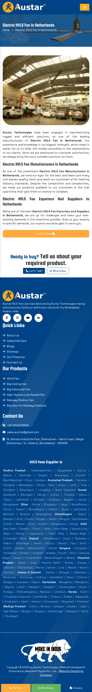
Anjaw (62, 485)
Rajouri (35, 582)
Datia (85, 611)
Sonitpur (39, 499)
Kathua (41, 577)
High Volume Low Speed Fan (26, 395)
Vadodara (81, 538)
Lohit (73, 485)
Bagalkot (49, 587)
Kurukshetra (33, 557)
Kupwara (22, 582)
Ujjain (83, 606)
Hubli (22, 587)
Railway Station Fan (20, 400)
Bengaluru (65, 582)
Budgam (8, 582)
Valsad (62, 543)
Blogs (10, 346)
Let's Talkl (34, 271)
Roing (40, 485)
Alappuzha (82, 596)
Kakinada (25, 475)
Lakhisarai (80, 509)
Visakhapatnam (41, 470)
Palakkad (83, 601)
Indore (33, 606)
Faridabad (9, 553)
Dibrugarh (26, 494)
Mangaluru (82, 582)
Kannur (36, 601)
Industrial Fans (17, 341)
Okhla (47, 528)
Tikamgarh (11, 616)
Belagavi (34, 587)
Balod (52, 519)
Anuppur (39, 611)
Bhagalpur (50, 504)
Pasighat (9, 485)
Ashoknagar (55, 611)
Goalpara (54, 499)
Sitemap (13, 351)
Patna (36, 504)
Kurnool (80, 475)
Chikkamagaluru (27, 591)
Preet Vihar (56, 533)
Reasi (70, 577)
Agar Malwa (10, 611)
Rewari (17, 557)
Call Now (15, 687)
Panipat (24, 553)
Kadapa (40, 480)
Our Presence (16, 357)
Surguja (64, 519)
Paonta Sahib (51, 562)
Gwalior (72, 606)
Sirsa (73, 553)
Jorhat (54, 494)
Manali (72, 567)
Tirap (83, 485)
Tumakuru (60, 591)
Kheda (19, 548)
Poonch (82, 577)
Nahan (51, 567)
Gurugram (81, 548)
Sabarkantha (36, 548)
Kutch (7, 548)
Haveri (83, 587)
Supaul (20, 509)
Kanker (43, 524)
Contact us (14, 362)
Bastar (20, 524)
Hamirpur (9, 572)
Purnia (7, 509)
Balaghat (72, 611)
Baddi (22, 562)
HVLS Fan (13, 378)
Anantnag (26, 577)
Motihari (8, 514)
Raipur (82, 514)
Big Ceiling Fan (17, 384)
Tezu (51, 485)
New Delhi (9, 528)
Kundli (62, 553)
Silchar (41, 494)
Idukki (25, 601)
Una (61, 567)
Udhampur (80, 572)
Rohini (36, 528)
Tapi (73, 543)
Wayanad (68, 601)
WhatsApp (58, 271)
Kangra (82, 562)
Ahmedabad (51, 538)
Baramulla (9, 577)
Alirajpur (26, 611)
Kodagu (8, 591)
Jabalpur (58, 606)
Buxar (65, 509)
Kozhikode (40, 596)
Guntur (81, 470)
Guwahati (9, 494)
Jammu (50, 572)
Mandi (40, 567)
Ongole (42, 475)
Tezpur (7, 499)
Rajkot (7, 543)
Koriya (74, 524)
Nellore (7, 475)
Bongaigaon (11, 504)
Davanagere (67, 587)
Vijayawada (64, 470)
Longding (44, 490)
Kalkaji (20, 533)
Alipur (6, 533)
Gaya (64, 504)
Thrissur (55, 596)
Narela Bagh (78, 533)
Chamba (8, 567)
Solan (33, 562)
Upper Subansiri (65, 490)
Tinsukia (69, 494)
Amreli (38, 543)
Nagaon (69, 499)
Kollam (68, 596)
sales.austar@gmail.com (23, 432)
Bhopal (45, 606)
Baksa (83, 494)
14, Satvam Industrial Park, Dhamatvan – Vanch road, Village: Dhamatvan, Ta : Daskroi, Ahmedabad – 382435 (45, 441)
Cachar (82, 499)
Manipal (45, 591)
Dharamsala (25, 567)
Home (6, 30)
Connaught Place (14, 538)
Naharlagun (26, 485)
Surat (66, 538)
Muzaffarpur (79, 504)
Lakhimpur (22, 499)
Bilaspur (8, 519)
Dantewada (80, 519)
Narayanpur (58, 524)
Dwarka (24, 528)
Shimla (69, 562)
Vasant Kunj (79, 528)
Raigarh (41, 519)
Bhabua (25, 514)
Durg (20, 519)
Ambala (51, 553)
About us (13, 335)
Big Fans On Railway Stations (26, 405)
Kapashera (36, 533)
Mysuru (9, 587)
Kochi (83, 591)
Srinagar (64, 572)
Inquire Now (46, 233)
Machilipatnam (13, 480)
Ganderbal (56, 577)
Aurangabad (43, 514)
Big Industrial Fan (18, 389)
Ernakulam (11, 601)
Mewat (70, 557)
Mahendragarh (54, 557)
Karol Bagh (61, 528)
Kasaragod (51, 601)
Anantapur (61, 475)
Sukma (7, 524)
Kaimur (53, 509)
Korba (29, 519)
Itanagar (81, 480)
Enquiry (76, 687)
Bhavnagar (23, 543)
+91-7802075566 (18, 425)
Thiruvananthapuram (17, 596)
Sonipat (38, 553)
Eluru (29, 480)
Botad (53, 548)
